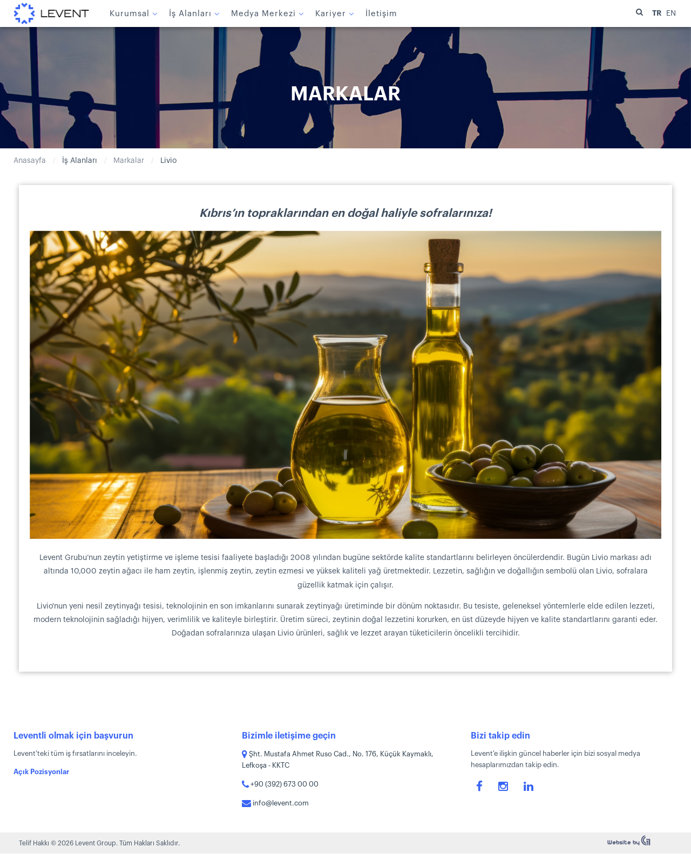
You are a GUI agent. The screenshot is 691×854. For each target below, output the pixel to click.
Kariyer (330, 14)
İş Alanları (190, 14)
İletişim (381, 14)
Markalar (128, 161)
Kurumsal (130, 14)
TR (657, 13)
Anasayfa (29, 161)
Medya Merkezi (263, 14)
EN (671, 13)
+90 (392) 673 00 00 (280, 784)
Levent (51, 13)
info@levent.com (275, 803)
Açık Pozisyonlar (41, 771)
